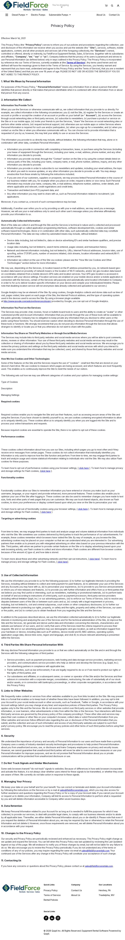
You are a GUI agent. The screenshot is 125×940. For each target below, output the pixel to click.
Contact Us (114, 15)
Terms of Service (52, 895)
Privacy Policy (51, 890)
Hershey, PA (105, 890)
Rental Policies (51, 900)
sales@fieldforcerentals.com (74, 790)
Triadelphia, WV (106, 895)
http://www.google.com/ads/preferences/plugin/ (27, 301)
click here (84, 468)
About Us (100, 15)
